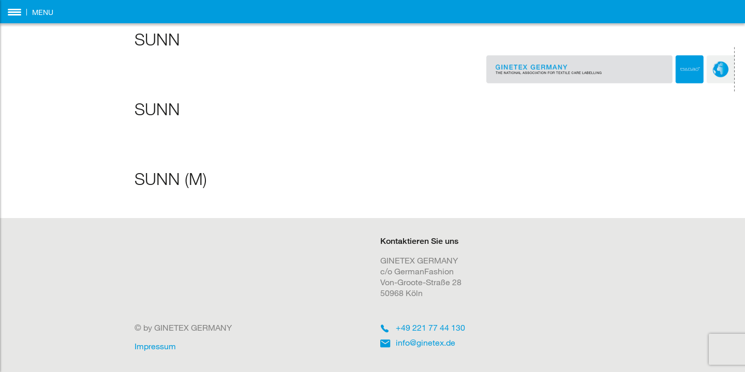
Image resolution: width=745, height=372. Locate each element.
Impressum (155, 346)
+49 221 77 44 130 (430, 327)
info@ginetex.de (425, 342)
